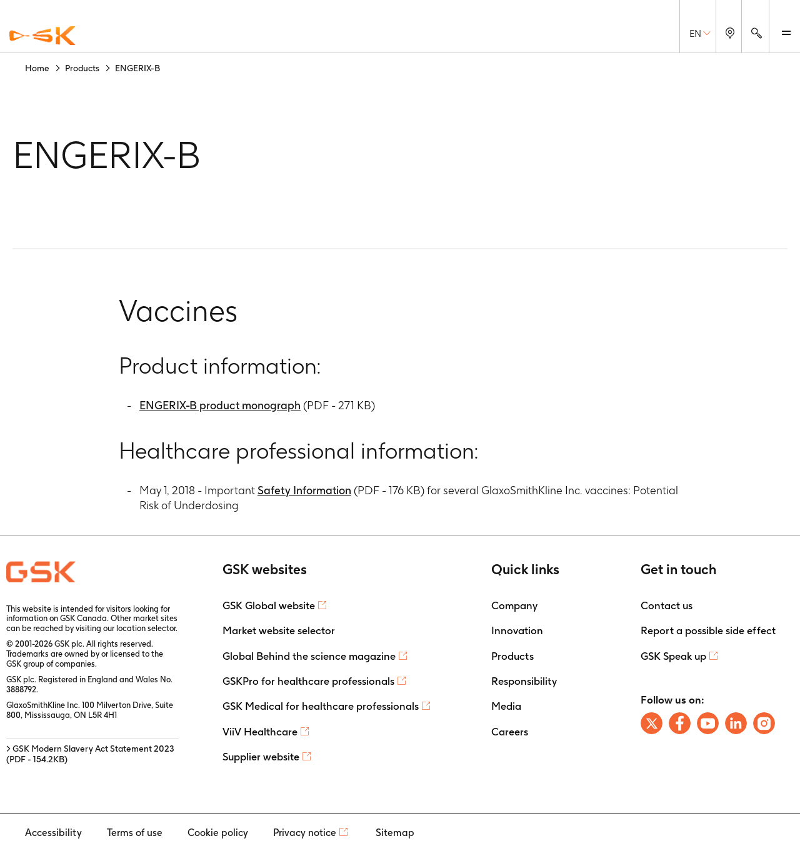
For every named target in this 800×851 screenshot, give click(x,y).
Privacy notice (304, 833)
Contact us (666, 605)
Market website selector (278, 630)
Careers (509, 731)
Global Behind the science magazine (309, 656)
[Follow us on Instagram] (764, 723)
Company (514, 605)
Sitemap (395, 833)
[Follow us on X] (651, 723)
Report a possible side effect (708, 630)
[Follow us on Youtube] (708, 723)
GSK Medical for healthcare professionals (320, 706)
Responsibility (524, 681)
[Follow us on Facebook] (680, 723)
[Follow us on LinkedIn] (736, 723)
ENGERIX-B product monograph (220, 405)
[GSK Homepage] (42, 36)
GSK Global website (268, 605)
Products (512, 656)
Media (506, 706)
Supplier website (260, 756)
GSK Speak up (673, 656)
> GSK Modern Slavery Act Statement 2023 (90, 754)
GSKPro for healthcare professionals (308, 681)
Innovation (517, 630)
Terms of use (134, 833)
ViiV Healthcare (260, 731)
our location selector (139, 628)
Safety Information (304, 490)
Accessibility (53, 833)
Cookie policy (218, 833)
